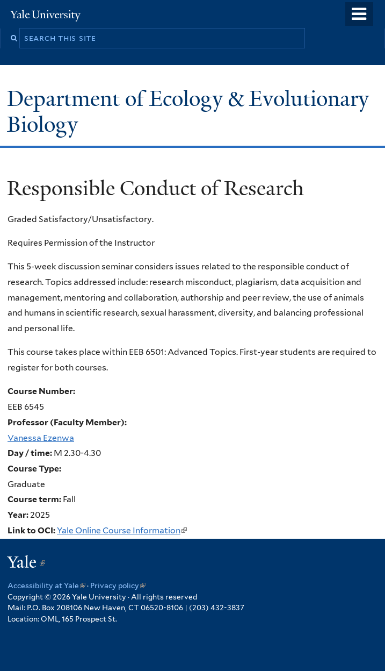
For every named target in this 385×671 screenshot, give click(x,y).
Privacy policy (118, 585)
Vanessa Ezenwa (41, 438)
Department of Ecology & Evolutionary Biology (188, 111)
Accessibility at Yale (46, 585)
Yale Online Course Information (122, 530)
